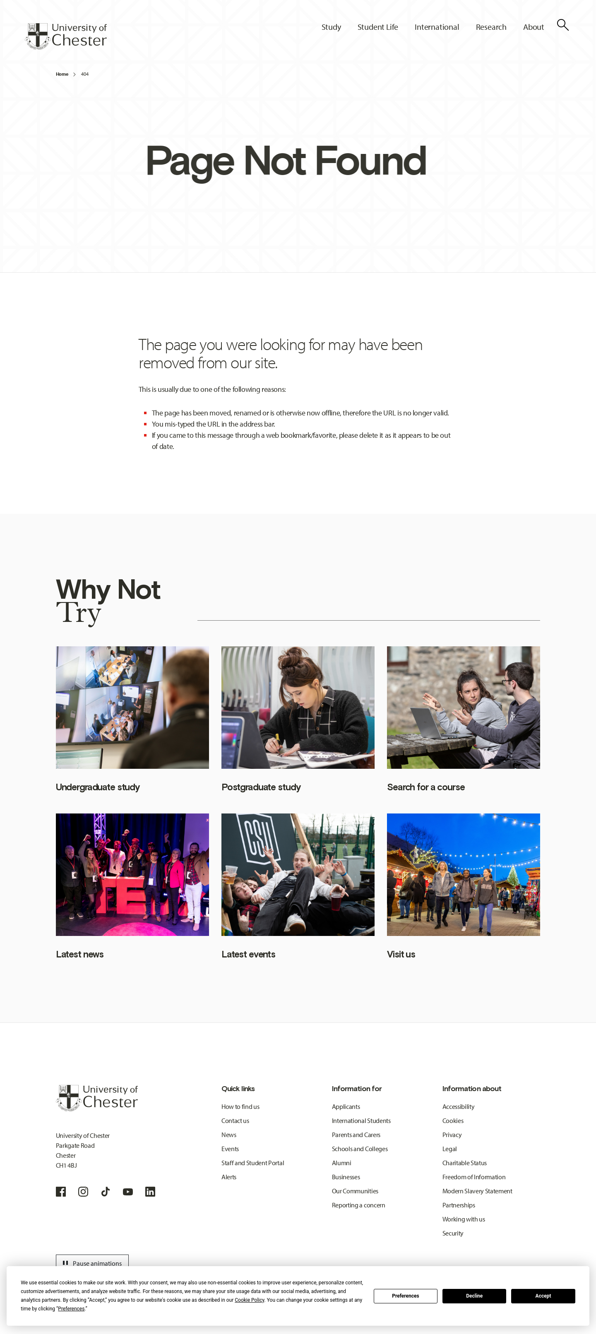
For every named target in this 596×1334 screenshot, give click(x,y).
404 (84, 74)
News (228, 1134)
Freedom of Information (474, 1177)
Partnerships (458, 1205)
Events (230, 1148)
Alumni (341, 1163)
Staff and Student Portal (252, 1163)
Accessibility (458, 1106)
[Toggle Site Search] (563, 25)
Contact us (235, 1120)
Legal (449, 1148)
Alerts (228, 1177)
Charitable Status (464, 1163)
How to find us (240, 1106)
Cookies (453, 1120)
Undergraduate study (97, 787)
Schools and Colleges (360, 1148)
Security (453, 1233)
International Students (361, 1120)
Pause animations (91, 1263)
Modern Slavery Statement (477, 1191)
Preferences (405, 1296)
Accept (543, 1296)
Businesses (346, 1177)
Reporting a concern (358, 1205)
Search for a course (425, 787)
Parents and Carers (356, 1134)
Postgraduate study (260, 787)
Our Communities (355, 1191)
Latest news (79, 954)
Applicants (346, 1106)
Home (62, 74)
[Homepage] (66, 36)
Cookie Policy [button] (249, 1300)
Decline (474, 1296)
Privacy (452, 1134)
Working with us (463, 1219)
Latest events (248, 954)
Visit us (401, 954)
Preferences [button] (71, 1309)
